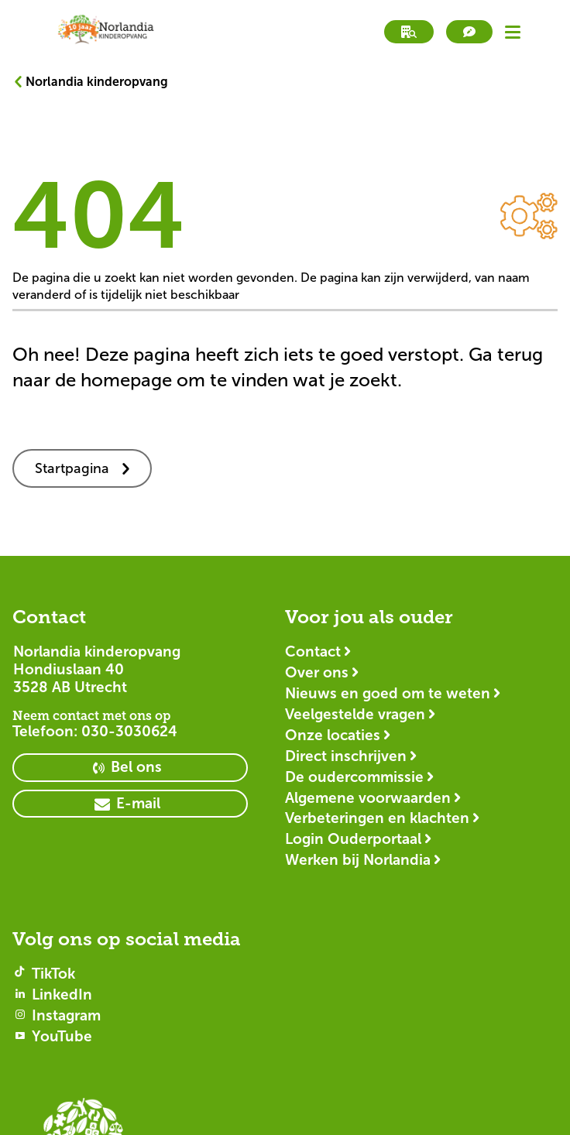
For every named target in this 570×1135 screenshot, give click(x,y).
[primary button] (130, 767)
